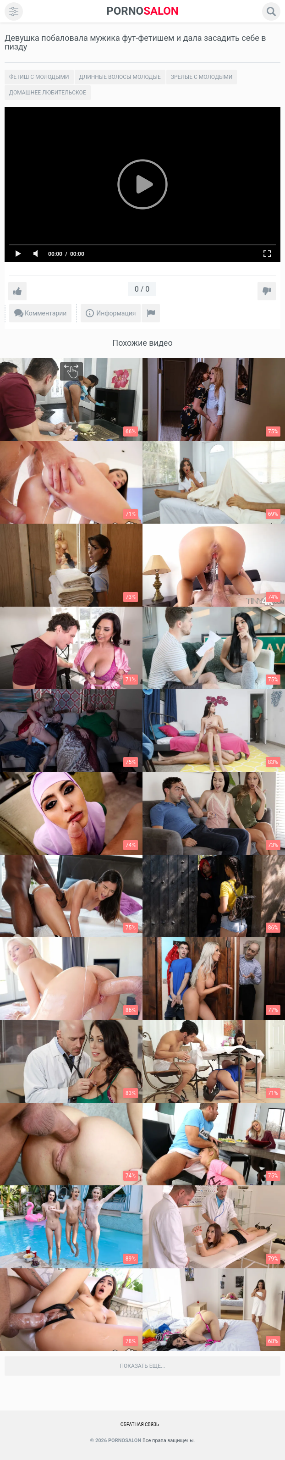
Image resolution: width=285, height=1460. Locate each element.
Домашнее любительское (47, 92)
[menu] (14, 11)
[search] (271, 11)
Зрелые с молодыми (202, 77)
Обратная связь (140, 1424)
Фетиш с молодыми (39, 77)
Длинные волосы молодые (120, 77)
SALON (142, 11)
